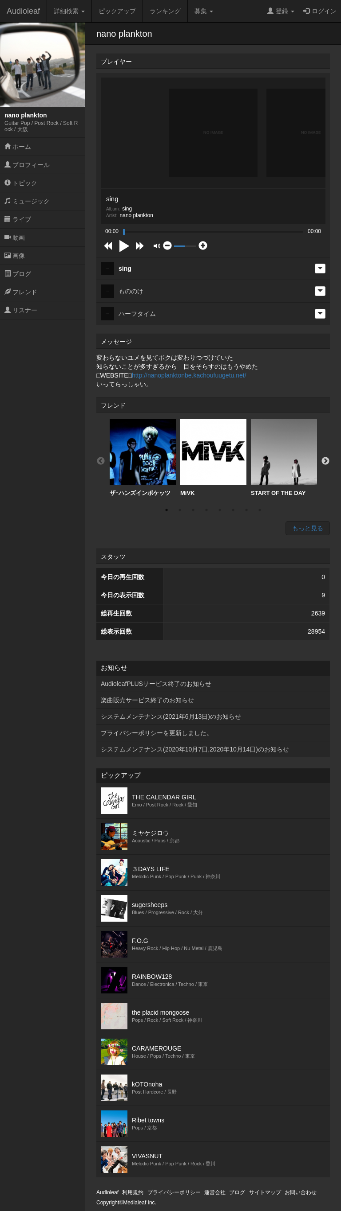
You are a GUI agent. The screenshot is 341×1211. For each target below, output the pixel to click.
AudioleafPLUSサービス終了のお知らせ (156, 683)
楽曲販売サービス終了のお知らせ (147, 700)
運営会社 (215, 1192)
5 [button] (219, 510)
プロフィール (27, 164)
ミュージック (27, 201)
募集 (203, 11)
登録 (280, 11)
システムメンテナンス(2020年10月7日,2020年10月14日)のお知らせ (195, 749)
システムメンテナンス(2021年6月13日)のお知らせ (171, 716)
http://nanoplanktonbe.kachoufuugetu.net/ (189, 375)
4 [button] (206, 510)
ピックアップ (117, 11)
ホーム (17, 146)
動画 (14, 237)
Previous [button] (100, 461)
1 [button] (166, 510)
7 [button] (246, 510)
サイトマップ (265, 1192)
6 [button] (233, 510)
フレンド (20, 292)
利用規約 (132, 1192)
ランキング (165, 11)
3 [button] (193, 510)
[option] (143, 458)
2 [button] (179, 510)
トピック (20, 183)
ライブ (17, 219)
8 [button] (259, 510)
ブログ (17, 273)
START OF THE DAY (284, 457)
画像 (14, 255)
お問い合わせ (301, 1192)
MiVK (213, 457)
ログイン (320, 11)
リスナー (20, 310)
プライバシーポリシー (174, 1192)
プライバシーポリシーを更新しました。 (157, 732)
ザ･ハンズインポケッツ (143, 457)
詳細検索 (69, 11)
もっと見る (307, 528)
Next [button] (325, 461)
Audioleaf (23, 11)
